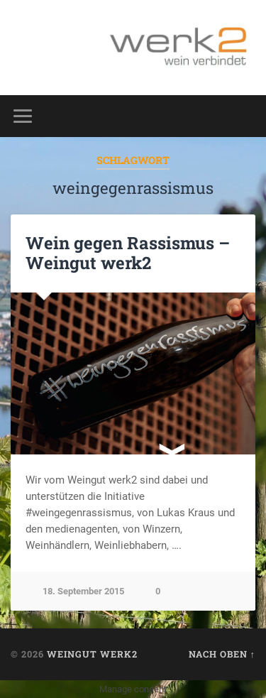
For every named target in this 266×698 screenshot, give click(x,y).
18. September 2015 (83, 591)
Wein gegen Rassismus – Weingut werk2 (128, 253)
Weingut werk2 (92, 654)
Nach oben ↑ (222, 654)
